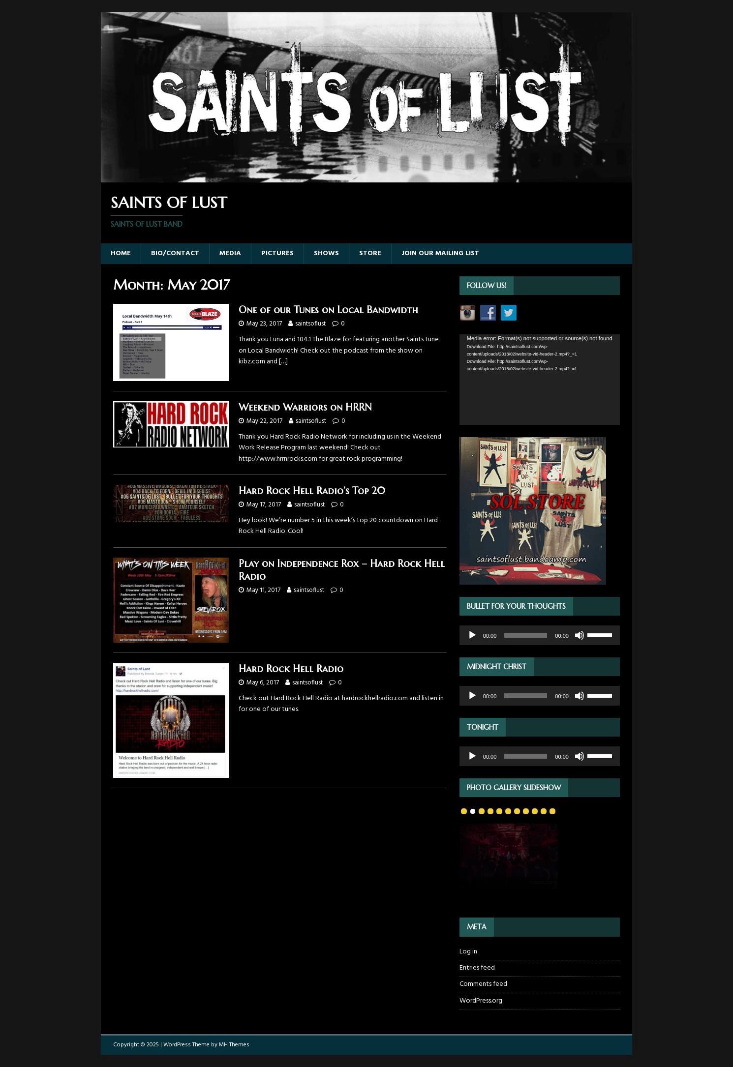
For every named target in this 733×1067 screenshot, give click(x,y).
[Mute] (579, 635)
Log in (468, 952)
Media (230, 253)
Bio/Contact (175, 253)
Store (370, 253)
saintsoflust (310, 324)
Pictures (277, 253)
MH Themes (234, 1045)
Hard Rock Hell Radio (291, 669)
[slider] (525, 635)
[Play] (472, 635)
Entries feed (477, 968)
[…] (283, 361)
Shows (326, 253)
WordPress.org (480, 1001)
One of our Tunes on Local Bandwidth (328, 310)
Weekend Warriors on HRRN (305, 407)
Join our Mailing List (440, 253)
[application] (539, 379)
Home (121, 253)
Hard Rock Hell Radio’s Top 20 (312, 491)
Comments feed (483, 984)
